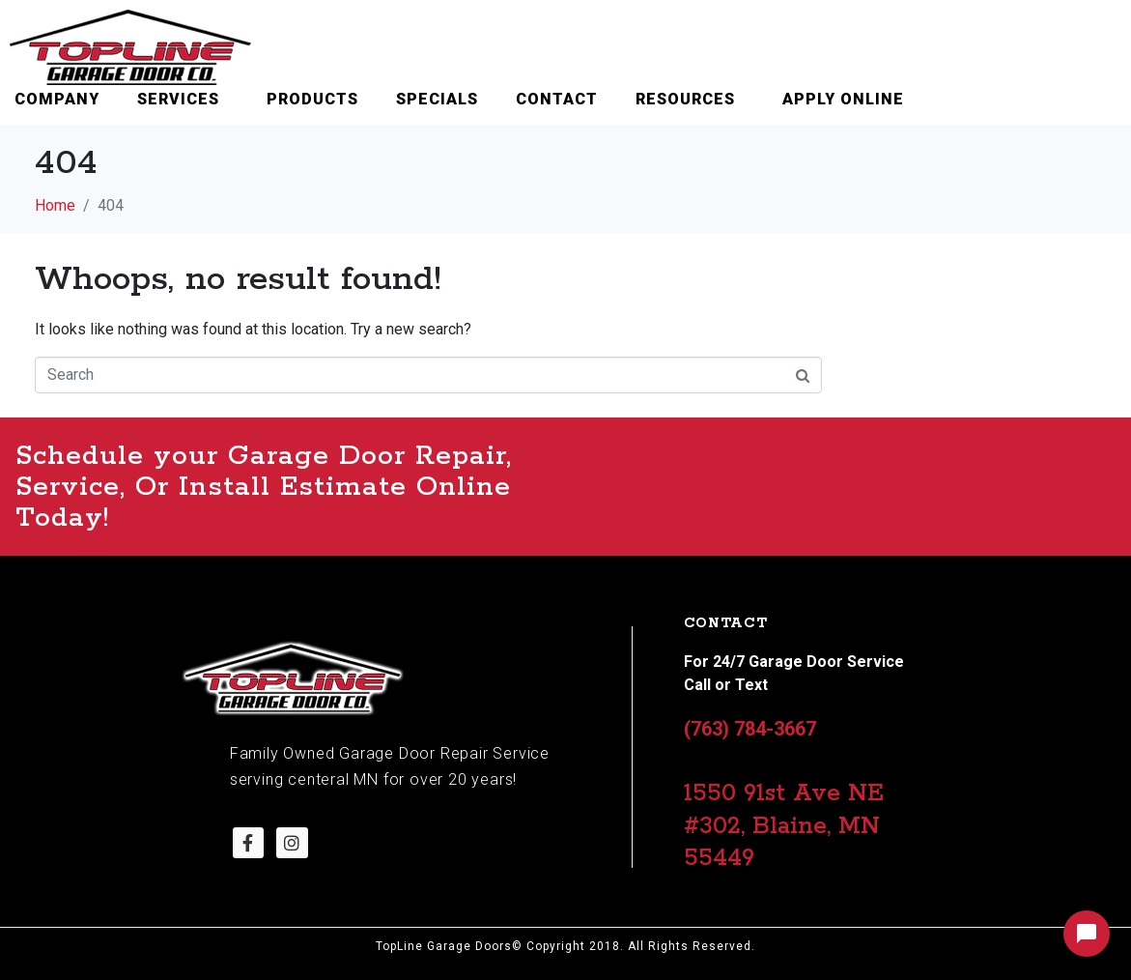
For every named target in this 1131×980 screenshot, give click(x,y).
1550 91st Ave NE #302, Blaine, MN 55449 (784, 826)
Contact (557, 99)
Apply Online (843, 99)
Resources (685, 99)
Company (56, 99)
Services (178, 99)
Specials (437, 99)
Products (312, 99)
